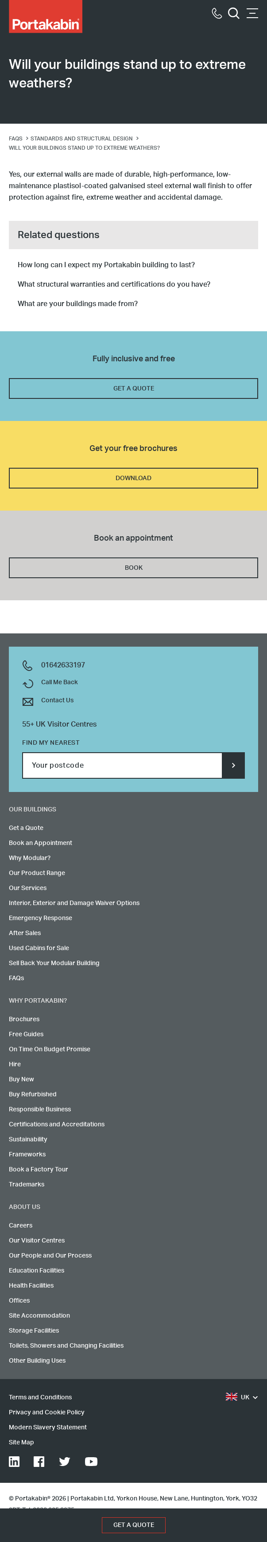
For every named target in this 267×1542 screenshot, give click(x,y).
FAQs (16, 978)
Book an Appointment (40, 843)
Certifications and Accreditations (56, 1124)
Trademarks (26, 1185)
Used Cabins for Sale (39, 948)
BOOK (134, 568)
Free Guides (26, 1034)
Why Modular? (29, 858)
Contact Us (57, 700)
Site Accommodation (39, 1316)
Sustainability (28, 1140)
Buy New (21, 1079)
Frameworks (27, 1155)
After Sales (25, 933)
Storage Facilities (34, 1331)
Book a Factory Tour (38, 1170)
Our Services (27, 888)
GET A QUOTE (133, 389)
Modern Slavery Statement (48, 1428)
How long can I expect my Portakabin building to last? (106, 265)
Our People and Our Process (50, 1256)
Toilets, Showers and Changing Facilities (66, 1346)
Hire (15, 1064)
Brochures (24, 1019)
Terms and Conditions (40, 1397)
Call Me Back (59, 682)
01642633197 (63, 665)
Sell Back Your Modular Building (54, 963)
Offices (19, 1301)
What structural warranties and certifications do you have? (114, 284)
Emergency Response (40, 918)
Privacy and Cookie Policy (47, 1412)
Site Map (21, 1443)
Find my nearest (51, 743)
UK (237, 1398)
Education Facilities (36, 1271)
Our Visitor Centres (37, 1241)
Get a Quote (26, 828)
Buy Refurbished (33, 1094)
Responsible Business (40, 1109)
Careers (20, 1226)
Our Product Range (37, 873)
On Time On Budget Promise (49, 1049)
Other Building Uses (37, 1361)
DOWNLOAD (133, 478)
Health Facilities (31, 1286)
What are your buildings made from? (78, 303)
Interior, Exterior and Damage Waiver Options (74, 903)
